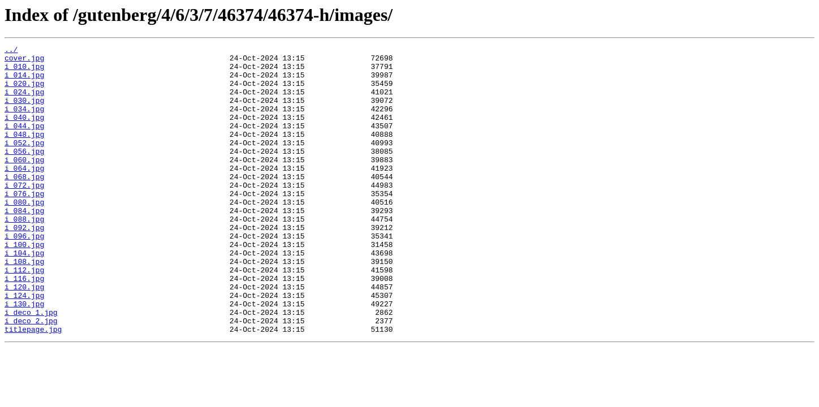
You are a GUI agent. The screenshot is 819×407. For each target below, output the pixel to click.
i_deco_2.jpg (31, 376)
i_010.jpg (24, 71)
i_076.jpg (24, 224)
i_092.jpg (24, 264)
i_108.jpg (24, 305)
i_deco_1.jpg (31, 366)
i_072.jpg (24, 214)
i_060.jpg (24, 183)
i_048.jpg (24, 153)
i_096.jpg (24, 275)
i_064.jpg (24, 193)
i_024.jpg (24, 102)
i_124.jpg (24, 346)
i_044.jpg (24, 142)
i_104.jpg (24, 295)
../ (11, 51)
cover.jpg (24, 61)
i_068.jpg (24, 203)
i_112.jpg (24, 315)
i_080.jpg (24, 234)
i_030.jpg (24, 112)
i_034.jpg (24, 122)
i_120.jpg (24, 336)
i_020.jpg (24, 91)
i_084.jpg (24, 244)
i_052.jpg (24, 163)
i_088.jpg (24, 254)
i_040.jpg (24, 132)
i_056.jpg (24, 173)
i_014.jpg (24, 81)
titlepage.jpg (33, 387)
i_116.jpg (24, 326)
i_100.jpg (24, 285)
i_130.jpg (24, 356)
